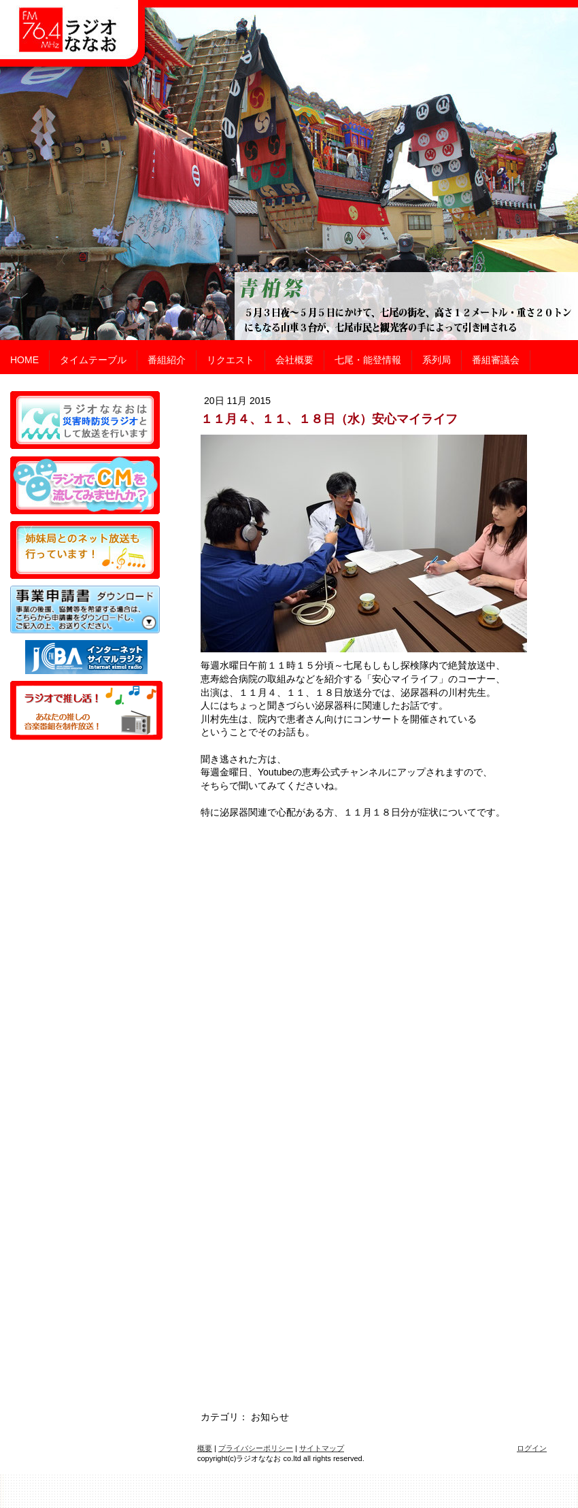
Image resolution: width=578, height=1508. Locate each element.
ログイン (532, 1448)
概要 (204, 1448)
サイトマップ (321, 1448)
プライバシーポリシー (255, 1448)
